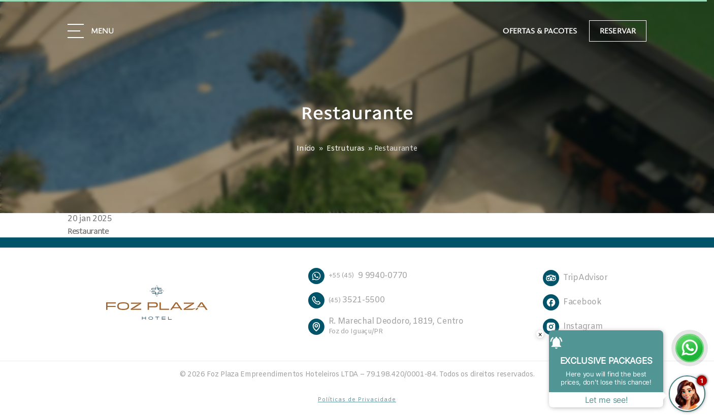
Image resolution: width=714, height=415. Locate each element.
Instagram (582, 326)
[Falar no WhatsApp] (689, 348)
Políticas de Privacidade (357, 399)
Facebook (582, 302)
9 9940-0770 (357, 276)
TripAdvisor (585, 278)
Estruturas (345, 149)
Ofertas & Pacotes (540, 31)
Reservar (618, 30)
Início (305, 149)
